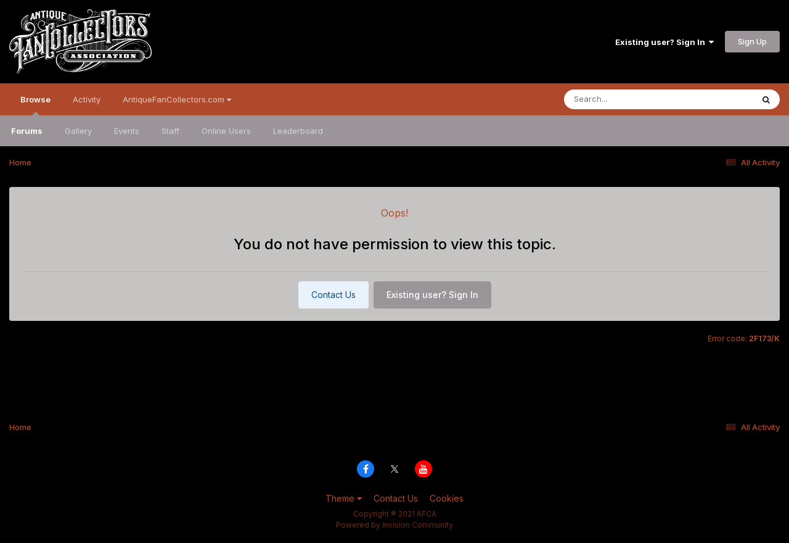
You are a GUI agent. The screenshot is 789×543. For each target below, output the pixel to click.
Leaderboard (298, 131)
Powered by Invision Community (394, 524)
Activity (86, 99)
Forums (27, 131)
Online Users (226, 131)
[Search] (624, 99)
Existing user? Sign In (664, 42)
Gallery (78, 131)
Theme (343, 498)
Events (126, 131)
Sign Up (752, 41)
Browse (35, 104)
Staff (170, 131)
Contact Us (333, 294)
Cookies (447, 498)
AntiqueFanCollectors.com (177, 99)
